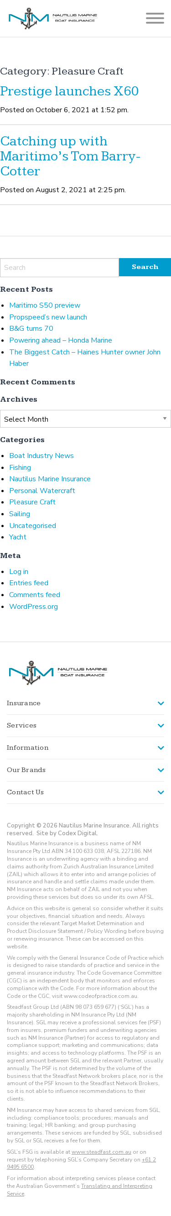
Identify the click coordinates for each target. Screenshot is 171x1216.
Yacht (17, 537)
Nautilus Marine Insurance (50, 479)
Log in (18, 572)
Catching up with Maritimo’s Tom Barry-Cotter (70, 156)
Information (27, 747)
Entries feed (28, 583)
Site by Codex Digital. (67, 833)
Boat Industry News (41, 456)
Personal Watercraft (42, 491)
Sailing (19, 514)
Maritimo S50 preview (44, 305)
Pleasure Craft (32, 502)
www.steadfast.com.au (101, 1152)
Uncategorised (32, 526)
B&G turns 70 (31, 329)
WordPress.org (33, 607)
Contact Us (25, 792)
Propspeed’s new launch (48, 317)
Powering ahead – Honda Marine (60, 340)
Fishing (20, 468)
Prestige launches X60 (69, 91)
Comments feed (34, 595)
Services (21, 725)
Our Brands (26, 770)
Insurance (24, 703)
